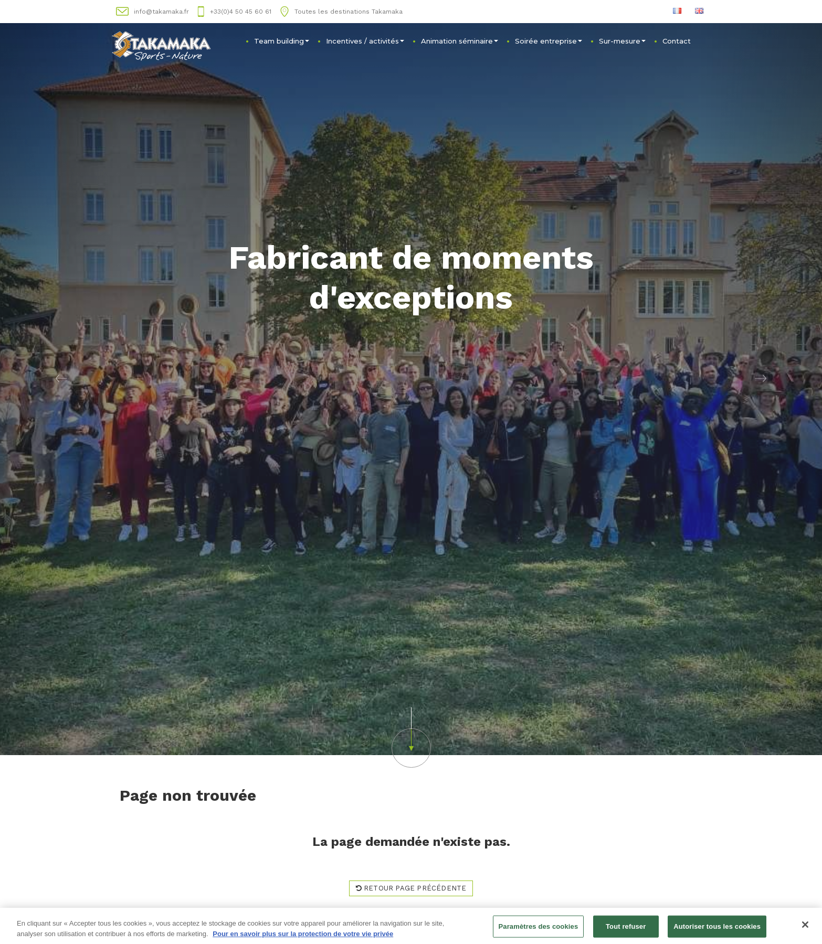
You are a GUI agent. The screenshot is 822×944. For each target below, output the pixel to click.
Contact (676, 41)
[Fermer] (805, 925)
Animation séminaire (459, 41)
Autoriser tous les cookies (717, 927)
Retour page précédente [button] (411, 888)
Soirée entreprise (548, 41)
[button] (61, 377)
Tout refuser (626, 927)
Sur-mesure (622, 41)
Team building (281, 41)
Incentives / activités (365, 41)
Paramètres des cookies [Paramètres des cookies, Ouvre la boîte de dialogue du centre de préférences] (538, 927)
